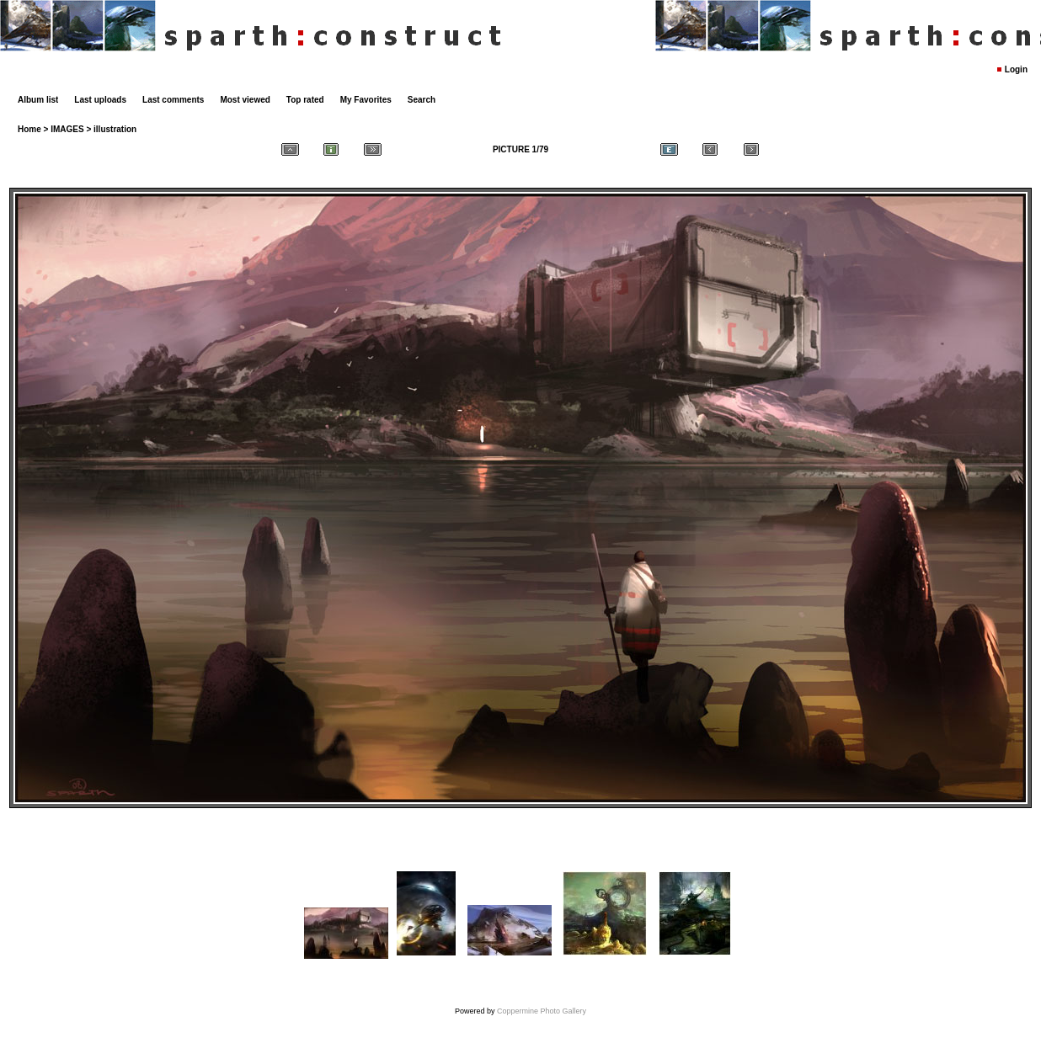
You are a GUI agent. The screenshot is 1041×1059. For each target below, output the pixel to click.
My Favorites (366, 99)
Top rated (305, 99)
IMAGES (67, 129)
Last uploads (100, 99)
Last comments (173, 99)
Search (421, 99)
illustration (114, 129)
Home (29, 129)
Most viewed (245, 99)
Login (1016, 69)
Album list (38, 99)
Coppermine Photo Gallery (541, 1011)
